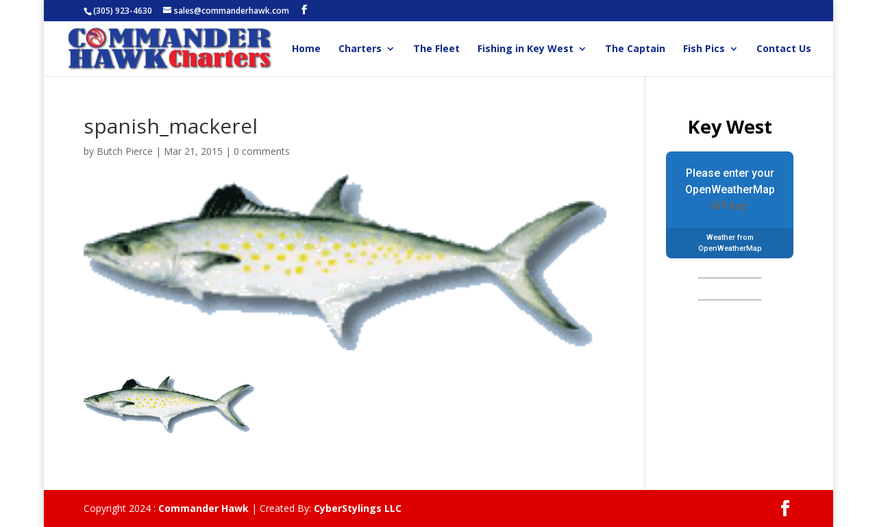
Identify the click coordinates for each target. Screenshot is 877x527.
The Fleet (436, 49)
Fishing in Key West (525, 49)
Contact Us (783, 49)
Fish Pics (704, 49)
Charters (360, 49)
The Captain (635, 49)
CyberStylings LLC (358, 508)
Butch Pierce (125, 151)
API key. (730, 205)
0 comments (262, 151)
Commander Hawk (203, 508)
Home (306, 49)
